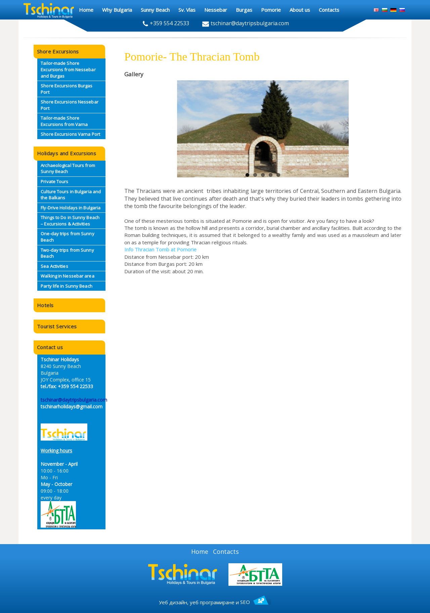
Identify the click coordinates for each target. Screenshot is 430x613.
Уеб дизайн (173, 602)
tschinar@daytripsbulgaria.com (74, 400)
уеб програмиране (212, 602)
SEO (255, 602)
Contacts (226, 551)
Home (199, 551)
